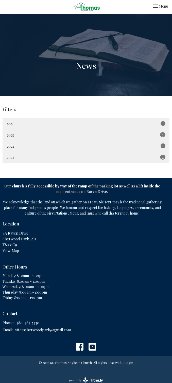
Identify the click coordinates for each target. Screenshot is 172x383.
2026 (86, 123)
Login (128, 362)
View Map (11, 250)
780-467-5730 (27, 322)
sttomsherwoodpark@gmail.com (43, 329)
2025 (86, 135)
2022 (86, 146)
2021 (86, 157)
